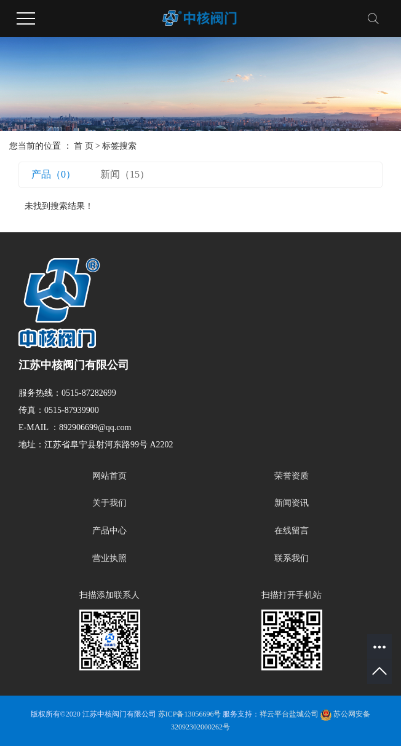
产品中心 (109, 530)
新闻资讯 (291, 503)
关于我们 (109, 503)
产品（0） (53, 174)
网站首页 (109, 476)
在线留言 (291, 530)
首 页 (83, 146)
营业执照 (109, 558)
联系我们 (291, 558)
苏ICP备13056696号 (189, 714)
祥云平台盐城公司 (289, 714)
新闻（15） (124, 174)
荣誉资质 (291, 476)
